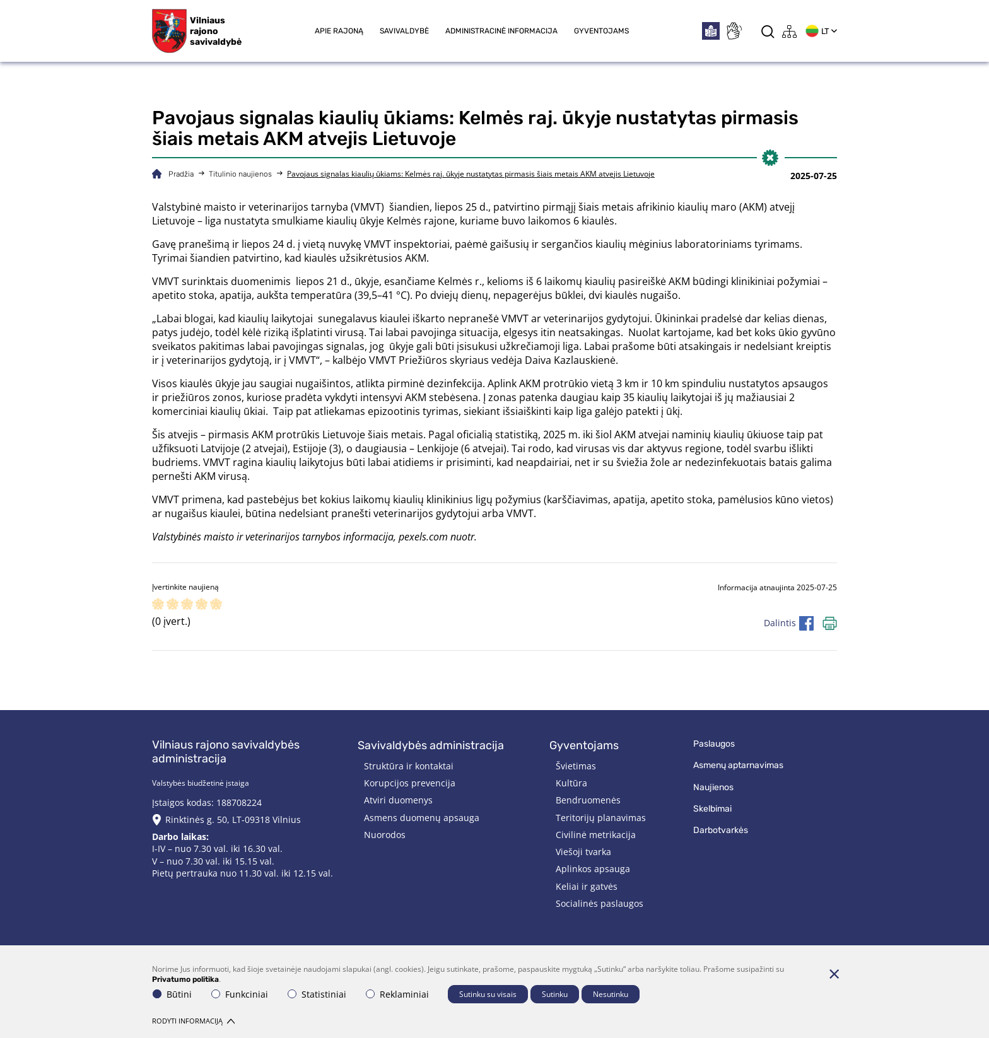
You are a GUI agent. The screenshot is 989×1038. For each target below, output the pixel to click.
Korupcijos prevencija (409, 783)
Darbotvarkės (720, 830)
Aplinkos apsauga (593, 869)
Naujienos (713, 787)
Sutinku (555, 994)
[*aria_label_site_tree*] (789, 31)
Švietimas (576, 766)
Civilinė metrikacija (596, 835)
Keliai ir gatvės (586, 886)
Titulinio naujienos (240, 174)
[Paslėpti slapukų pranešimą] (833, 973)
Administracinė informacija (501, 30)
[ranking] (216, 605)
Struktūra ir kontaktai (409, 766)
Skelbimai (712, 808)
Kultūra (571, 783)
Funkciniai (239, 994)
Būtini (172, 994)
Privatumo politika (185, 979)
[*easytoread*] (711, 31)
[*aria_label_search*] (768, 31)
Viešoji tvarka (583, 852)
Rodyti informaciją (193, 1020)
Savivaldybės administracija (431, 745)
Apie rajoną (339, 30)
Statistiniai (317, 994)
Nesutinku (610, 994)
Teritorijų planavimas (601, 818)
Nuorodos (385, 835)
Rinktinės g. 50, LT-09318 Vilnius (233, 819)
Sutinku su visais (488, 994)
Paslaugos (714, 743)
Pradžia (181, 174)
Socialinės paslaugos (599, 903)
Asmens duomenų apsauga (421, 818)
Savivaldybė (404, 30)
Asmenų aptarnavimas (738, 765)
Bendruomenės (588, 800)
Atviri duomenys (398, 800)
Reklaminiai (397, 994)
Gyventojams (601, 30)
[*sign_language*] (733, 31)
